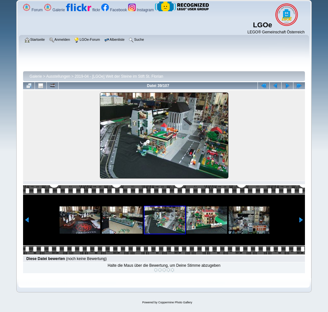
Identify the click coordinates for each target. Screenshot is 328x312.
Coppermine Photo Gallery (175, 302)
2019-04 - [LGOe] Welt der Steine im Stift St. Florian (119, 76)
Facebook (114, 10)
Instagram (141, 10)
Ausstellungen (58, 76)
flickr (83, 10)
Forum (33, 10)
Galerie (55, 10)
